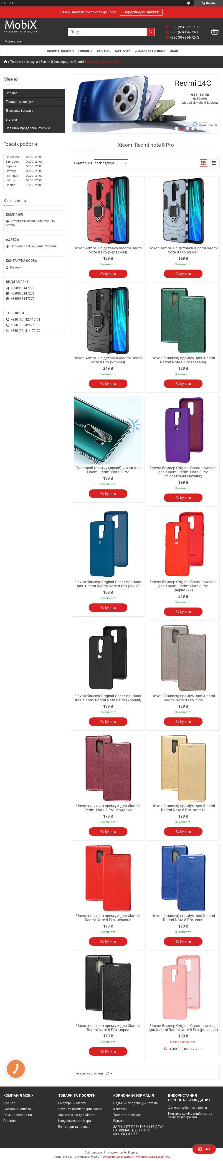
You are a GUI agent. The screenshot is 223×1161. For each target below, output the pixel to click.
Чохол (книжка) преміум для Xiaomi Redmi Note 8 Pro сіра (183, 698)
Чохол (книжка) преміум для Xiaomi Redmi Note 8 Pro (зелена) (183, 360)
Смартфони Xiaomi (72, 1103)
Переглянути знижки (141, 12)
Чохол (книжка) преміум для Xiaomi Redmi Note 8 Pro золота (183, 808)
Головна (85, 50)
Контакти (123, 50)
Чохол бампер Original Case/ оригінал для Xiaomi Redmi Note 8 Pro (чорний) (108, 698)
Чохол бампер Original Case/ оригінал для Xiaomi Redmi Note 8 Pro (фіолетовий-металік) (183, 472)
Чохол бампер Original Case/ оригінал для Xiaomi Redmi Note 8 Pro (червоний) (183, 586)
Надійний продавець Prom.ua (28, 128)
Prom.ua (133, 1152)
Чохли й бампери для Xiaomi (62, 62)
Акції (174, 50)
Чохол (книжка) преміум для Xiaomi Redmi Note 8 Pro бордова (108, 808)
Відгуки (11, 119)
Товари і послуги (59, 50)
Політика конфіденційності (153, 1156)
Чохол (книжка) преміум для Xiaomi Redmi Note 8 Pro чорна (108, 1028)
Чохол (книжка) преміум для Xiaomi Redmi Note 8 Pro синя (183, 918)
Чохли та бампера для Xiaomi (80, 1109)
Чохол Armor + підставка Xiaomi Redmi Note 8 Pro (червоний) (108, 250)
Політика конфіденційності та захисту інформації (190, 1115)
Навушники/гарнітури (74, 1121)
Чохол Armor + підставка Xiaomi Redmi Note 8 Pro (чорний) (108, 360)
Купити (110, 274)
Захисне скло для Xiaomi (76, 1115)
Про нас (103, 50)
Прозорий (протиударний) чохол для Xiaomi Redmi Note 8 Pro (108, 470)
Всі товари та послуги (74, 1127)
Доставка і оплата (150, 50)
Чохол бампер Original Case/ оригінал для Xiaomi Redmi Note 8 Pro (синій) (108, 584)
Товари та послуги (24, 62)
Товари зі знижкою (127, 1115)
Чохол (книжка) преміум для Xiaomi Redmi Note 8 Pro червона (108, 918)
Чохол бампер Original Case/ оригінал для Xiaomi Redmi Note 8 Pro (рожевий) (183, 1028)
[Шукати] (151, 32)
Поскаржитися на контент (117, 1156)
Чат (204, 1149)
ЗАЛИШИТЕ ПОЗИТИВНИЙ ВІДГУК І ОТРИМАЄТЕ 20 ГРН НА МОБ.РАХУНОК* (138, 1130)
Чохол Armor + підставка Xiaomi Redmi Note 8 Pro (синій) (183, 250)
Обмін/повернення (17, 1115)
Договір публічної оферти (187, 1107)
